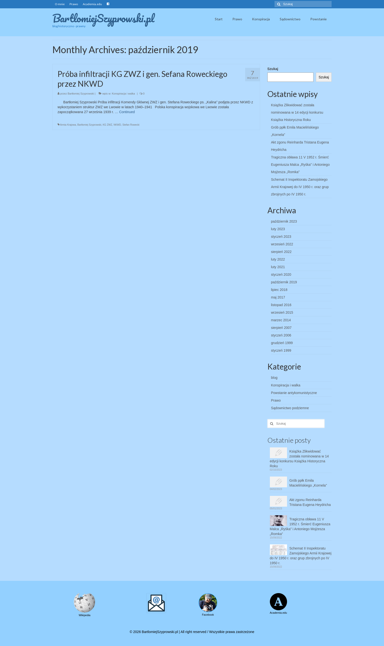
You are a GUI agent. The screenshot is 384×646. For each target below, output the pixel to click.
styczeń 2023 (281, 237)
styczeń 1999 (281, 350)
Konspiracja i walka (123, 93)
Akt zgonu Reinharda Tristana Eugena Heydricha (310, 502)
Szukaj (272, 69)
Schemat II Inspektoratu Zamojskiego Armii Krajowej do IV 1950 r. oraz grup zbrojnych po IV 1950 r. (300, 187)
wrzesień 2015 (282, 312)
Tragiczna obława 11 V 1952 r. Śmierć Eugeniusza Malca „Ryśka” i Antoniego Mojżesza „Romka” (300, 164)
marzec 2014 (281, 320)
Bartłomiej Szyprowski (81, 93)
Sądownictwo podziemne (290, 408)
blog (274, 378)
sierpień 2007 (281, 328)
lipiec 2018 (279, 290)
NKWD (117, 124)
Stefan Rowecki (130, 124)
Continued (127, 112)
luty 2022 (278, 259)
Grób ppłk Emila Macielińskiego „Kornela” (308, 483)
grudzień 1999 (282, 343)
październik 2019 (284, 282)
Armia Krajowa (68, 124)
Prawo (276, 400)
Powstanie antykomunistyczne (294, 393)
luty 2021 (278, 267)
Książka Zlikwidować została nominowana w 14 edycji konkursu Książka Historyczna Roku (297, 112)
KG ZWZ (107, 124)
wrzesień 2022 (282, 244)
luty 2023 (278, 229)
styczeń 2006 (281, 335)
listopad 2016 (281, 305)
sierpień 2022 (281, 252)
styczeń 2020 (281, 274)
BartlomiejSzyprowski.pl (103, 18)
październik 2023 (284, 221)
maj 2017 (278, 297)
